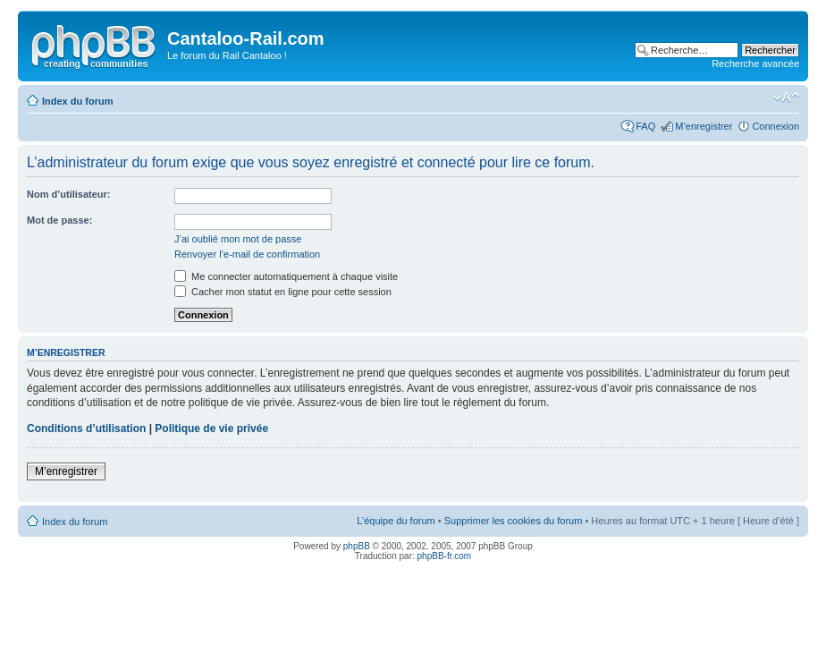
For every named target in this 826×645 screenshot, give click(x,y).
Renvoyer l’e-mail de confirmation (247, 254)
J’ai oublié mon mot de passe (237, 238)
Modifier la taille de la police (786, 97)
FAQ (645, 126)
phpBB (356, 546)
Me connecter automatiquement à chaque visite (286, 276)
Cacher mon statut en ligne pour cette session (283, 291)
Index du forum (77, 101)
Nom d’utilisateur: (69, 194)
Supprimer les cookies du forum (513, 520)
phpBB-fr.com (444, 556)
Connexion (775, 126)
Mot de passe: (59, 220)
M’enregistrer (703, 126)
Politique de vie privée (211, 428)
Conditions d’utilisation (86, 428)
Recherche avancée (755, 63)
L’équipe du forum (395, 520)
